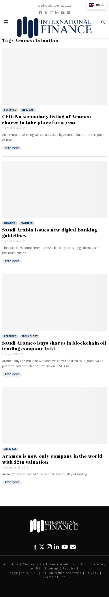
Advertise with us (61, 564)
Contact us (32, 564)
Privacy (92, 573)
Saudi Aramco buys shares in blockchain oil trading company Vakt (54, 346)
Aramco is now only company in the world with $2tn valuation (52, 459)
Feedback (71, 568)
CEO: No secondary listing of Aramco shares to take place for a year (46, 119)
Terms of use (54, 577)
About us (11, 564)
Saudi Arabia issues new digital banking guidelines (49, 233)
